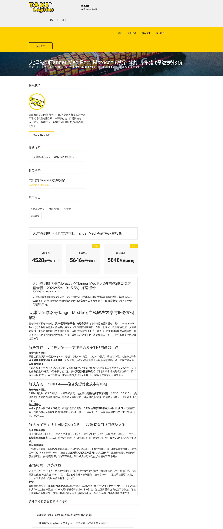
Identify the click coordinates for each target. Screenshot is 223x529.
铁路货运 (81, 420)
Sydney (67, 184)
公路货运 (81, 415)
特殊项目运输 (83, 425)
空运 (78, 405)
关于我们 (128, 21)
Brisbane (35, 191)
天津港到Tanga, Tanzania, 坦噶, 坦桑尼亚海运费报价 (121, 346)
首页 (116, 21)
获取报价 (182, 21)
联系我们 (156, 21)
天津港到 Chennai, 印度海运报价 (47, 155)
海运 (51, 42)
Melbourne (54, 184)
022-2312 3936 (41, 110)
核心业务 (142, 21)
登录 (179, 7)
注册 (192, 7)
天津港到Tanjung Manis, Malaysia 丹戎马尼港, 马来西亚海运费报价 (129, 355)
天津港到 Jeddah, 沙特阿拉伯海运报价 (53, 132)
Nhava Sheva (37, 184)
